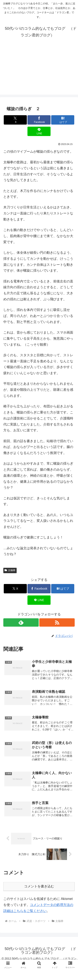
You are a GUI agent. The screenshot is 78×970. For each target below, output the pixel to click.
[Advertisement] (39, 72)
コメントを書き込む (39, 886)
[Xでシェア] (15, 120)
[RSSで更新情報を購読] (57, 622)
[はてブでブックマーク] (62, 120)
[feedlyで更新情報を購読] (21, 622)
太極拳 (10, 570)
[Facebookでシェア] (39, 120)
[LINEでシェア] (39, 131)
